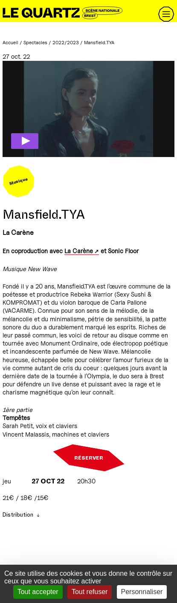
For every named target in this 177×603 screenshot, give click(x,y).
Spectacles (35, 43)
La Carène (78, 250)
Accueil (10, 43)
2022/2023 (65, 43)
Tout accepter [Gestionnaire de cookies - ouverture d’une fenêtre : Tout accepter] (37, 591)
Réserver (88, 458)
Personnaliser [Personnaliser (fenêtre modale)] (142, 591)
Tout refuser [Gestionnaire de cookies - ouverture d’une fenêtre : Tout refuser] (89, 591)
